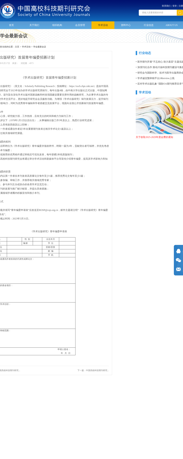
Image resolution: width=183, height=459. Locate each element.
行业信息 (149, 23)
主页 (17, 47)
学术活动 (103, 23)
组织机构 (57, 23)
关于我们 (34, 23)
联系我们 (166, 5)
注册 (181, 5)
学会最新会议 (39, 47)
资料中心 (126, 23)
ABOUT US (171, 23)
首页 (11, 23)
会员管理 (80, 23)
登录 (174, 5)
